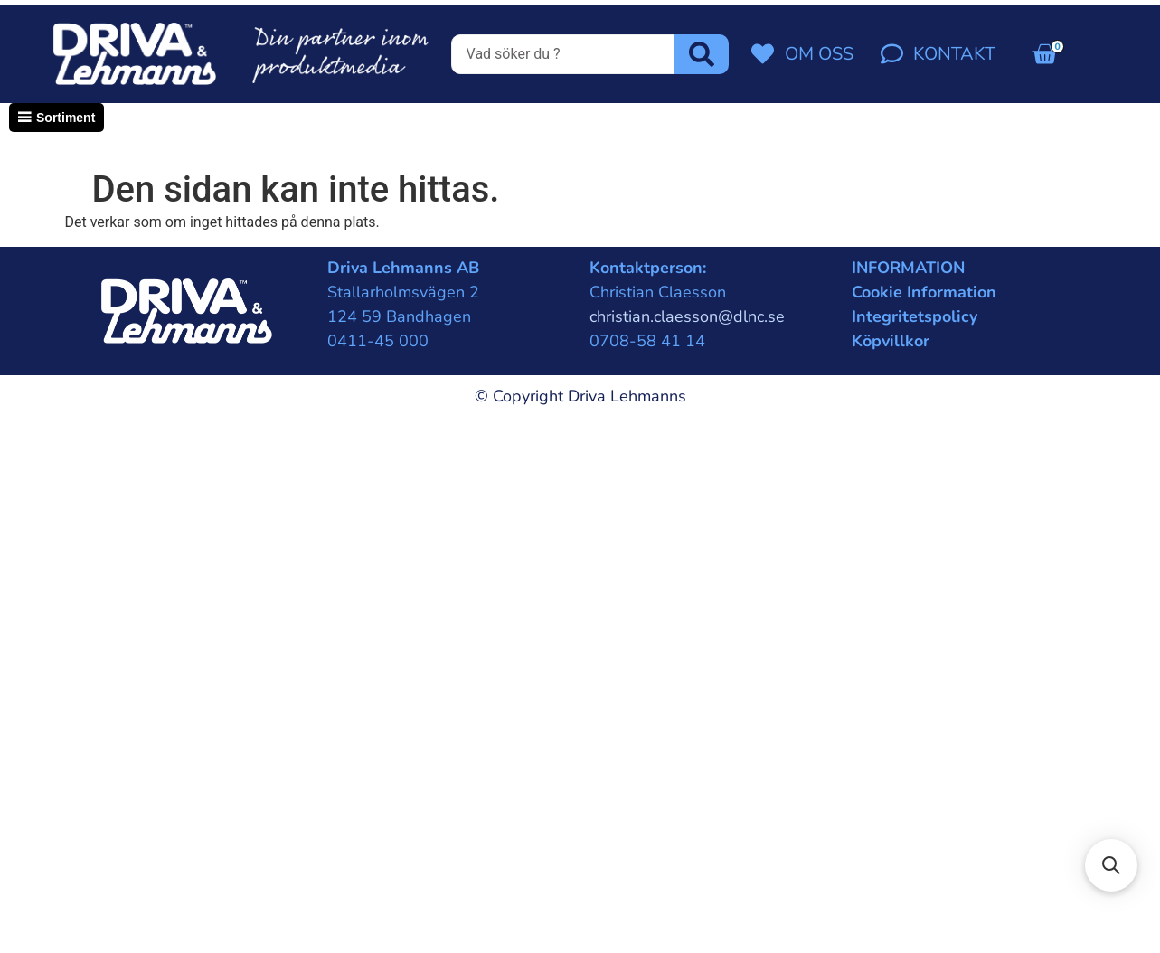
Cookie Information (924, 292)
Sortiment (65, 117)
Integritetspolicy (914, 316)
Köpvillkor (890, 341)
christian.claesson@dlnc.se (687, 316)
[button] (1111, 865)
